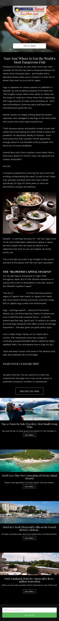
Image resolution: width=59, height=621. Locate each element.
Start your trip (29, 615)
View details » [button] (29, 435)
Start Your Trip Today (29, 391)
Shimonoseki (20, 293)
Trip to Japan (29, 46)
